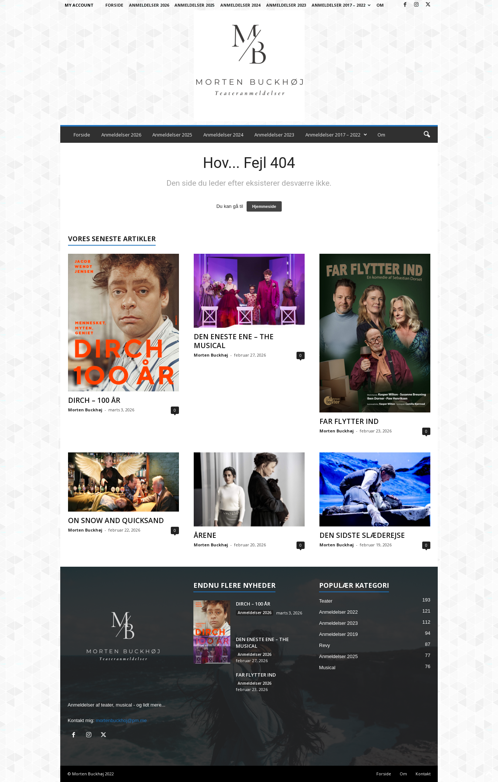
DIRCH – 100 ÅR (94, 400)
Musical (327, 667)
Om (380, 5)
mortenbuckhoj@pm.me (121, 720)
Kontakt (423, 773)
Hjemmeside (264, 206)
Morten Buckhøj (85, 409)
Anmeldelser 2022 (338, 612)
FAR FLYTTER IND (349, 421)
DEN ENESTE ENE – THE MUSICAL (234, 341)
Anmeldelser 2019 (338, 634)
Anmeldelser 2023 (286, 5)
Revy (324, 645)
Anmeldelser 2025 (194, 5)
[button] (427, 135)
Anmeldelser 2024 (240, 5)
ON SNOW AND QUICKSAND (116, 520)
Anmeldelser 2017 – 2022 (341, 5)
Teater (325, 601)
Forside (114, 5)
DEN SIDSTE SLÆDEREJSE (362, 535)
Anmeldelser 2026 (149, 5)
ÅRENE (205, 535)
